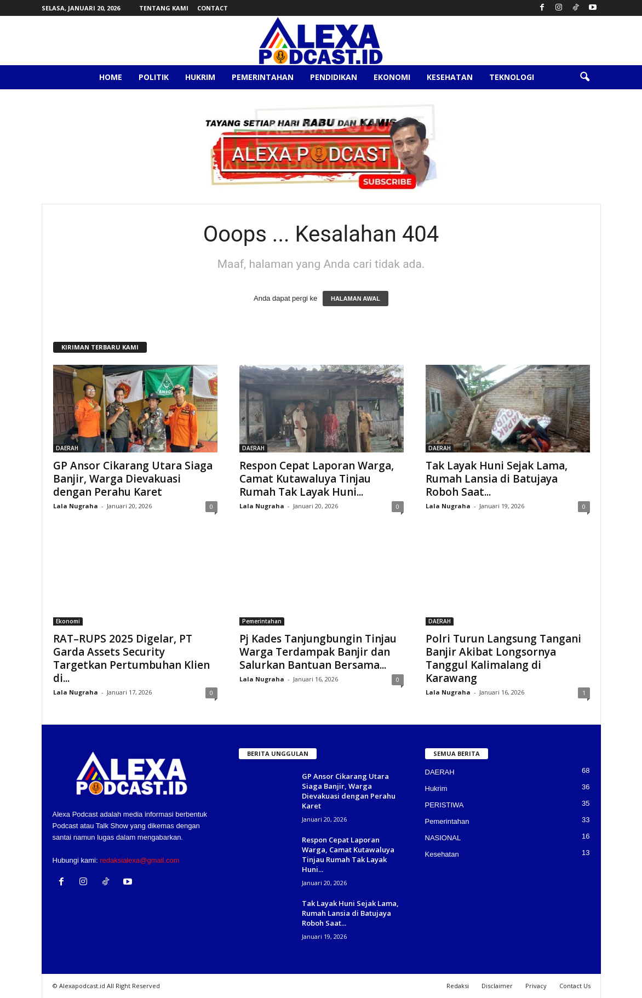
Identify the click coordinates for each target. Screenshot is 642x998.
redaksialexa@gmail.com (139, 860)
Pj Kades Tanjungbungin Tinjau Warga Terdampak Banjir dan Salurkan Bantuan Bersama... (318, 652)
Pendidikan (333, 77)
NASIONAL (443, 838)
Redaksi (457, 986)
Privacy (536, 986)
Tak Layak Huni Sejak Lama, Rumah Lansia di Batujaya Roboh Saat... (497, 478)
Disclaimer (497, 986)
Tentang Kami (163, 8)
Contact (212, 8)
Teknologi (511, 77)
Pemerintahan (263, 77)
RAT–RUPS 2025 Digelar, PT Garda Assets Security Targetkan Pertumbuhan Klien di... (131, 658)
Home (110, 77)
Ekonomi (392, 77)
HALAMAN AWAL (355, 298)
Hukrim (200, 77)
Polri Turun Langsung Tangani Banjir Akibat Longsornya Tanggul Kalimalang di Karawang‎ (503, 658)
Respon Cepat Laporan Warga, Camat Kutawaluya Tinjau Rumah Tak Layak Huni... (316, 478)
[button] (584, 77)
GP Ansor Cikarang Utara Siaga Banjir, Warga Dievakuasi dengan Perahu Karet (133, 478)
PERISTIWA (444, 805)
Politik (154, 77)
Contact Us (575, 986)
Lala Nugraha (75, 506)
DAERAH (67, 448)
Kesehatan (450, 77)
